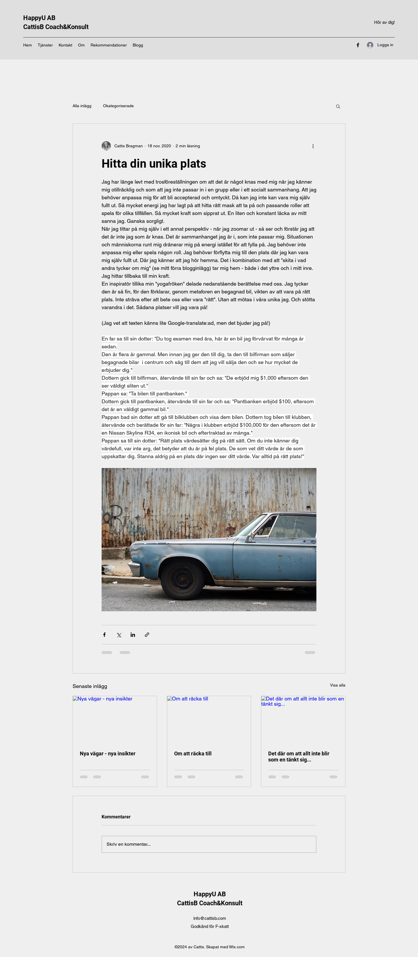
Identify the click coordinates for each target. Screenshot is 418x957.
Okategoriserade (118, 105)
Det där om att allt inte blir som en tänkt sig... (298, 756)
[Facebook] (358, 45)
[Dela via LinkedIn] (133, 634)
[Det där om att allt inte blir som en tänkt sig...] (303, 719)
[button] (338, 106)
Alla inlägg (82, 105)
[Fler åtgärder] (312, 145)
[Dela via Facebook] (104, 634)
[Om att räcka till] (209, 719)
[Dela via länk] (147, 634)
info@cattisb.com (209, 918)
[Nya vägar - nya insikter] (115, 719)
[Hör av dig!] (384, 22)
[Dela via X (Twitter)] (118, 634)
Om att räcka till (193, 753)
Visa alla (337, 685)
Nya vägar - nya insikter (108, 753)
